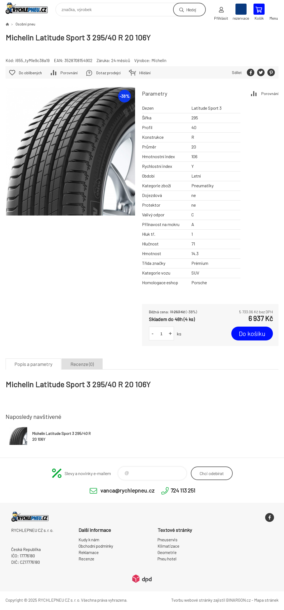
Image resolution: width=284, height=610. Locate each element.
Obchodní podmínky (95, 546)
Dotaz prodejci (108, 72)
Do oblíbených (30, 72)
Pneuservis (168, 539)
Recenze (86, 558)
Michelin (158, 60)
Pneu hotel (167, 558)
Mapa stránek (266, 600)
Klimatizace (168, 546)
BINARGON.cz (238, 600)
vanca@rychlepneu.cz (127, 490)
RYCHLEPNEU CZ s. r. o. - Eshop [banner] (30, 8)
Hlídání (145, 72)
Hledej (191, 9)
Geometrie (167, 552)
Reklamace (88, 552)
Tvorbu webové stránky (191, 600)
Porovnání (269, 93)
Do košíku (252, 333)
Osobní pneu (25, 24)
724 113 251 (183, 490)
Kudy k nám (88, 539)
